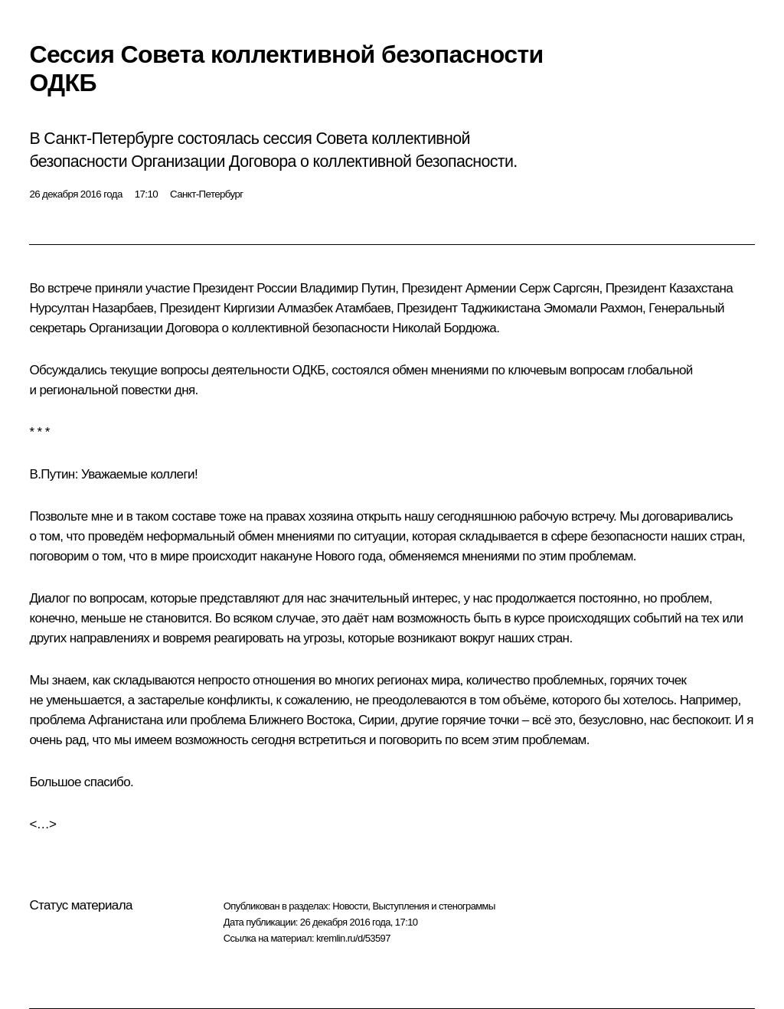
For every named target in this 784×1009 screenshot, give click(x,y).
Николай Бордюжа (444, 328)
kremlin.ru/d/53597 (353, 938)
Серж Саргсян (559, 288)
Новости (350, 906)
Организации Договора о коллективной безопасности (239, 328)
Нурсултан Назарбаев (91, 308)
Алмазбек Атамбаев (334, 308)
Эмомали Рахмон (593, 308)
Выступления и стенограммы (433, 906)
